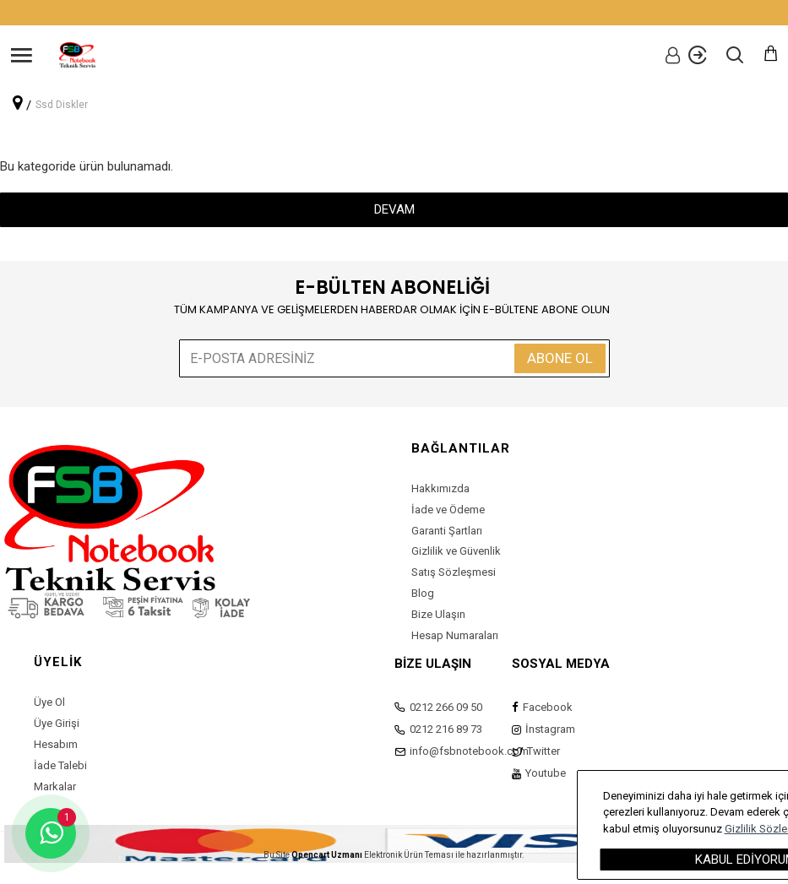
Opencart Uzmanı (326, 855)
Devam (394, 209)
